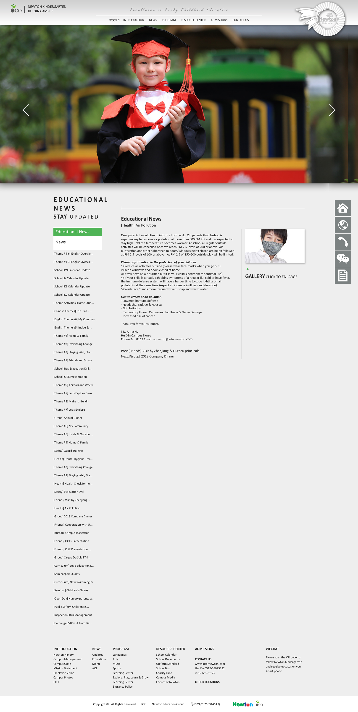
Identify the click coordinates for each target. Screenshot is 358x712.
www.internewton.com (210, 664)
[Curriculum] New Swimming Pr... (74, 582)
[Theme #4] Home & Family (70, 336)
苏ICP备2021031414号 (205, 704)
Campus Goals (62, 664)
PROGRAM (169, 20)
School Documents (168, 659)
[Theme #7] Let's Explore (69, 410)
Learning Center (123, 673)
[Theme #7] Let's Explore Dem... (74, 393)
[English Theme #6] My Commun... (75, 319)
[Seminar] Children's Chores (70, 590)
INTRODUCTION (133, 20)
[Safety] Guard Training (68, 451)
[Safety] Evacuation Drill (68, 492)
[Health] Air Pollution (66, 508)
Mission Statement (65, 668)
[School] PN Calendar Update (71, 270)
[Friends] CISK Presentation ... (72, 549)
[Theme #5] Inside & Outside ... (73, 434)
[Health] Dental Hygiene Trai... (73, 459)
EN (118, 20)
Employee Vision (63, 673)
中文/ (112, 20)
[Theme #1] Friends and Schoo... (73, 360)
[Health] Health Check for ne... (72, 483)
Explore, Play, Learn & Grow (131, 677)
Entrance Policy (122, 687)
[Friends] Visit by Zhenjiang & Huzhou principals (164, 351)
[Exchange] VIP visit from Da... (72, 623)
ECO (56, 682)
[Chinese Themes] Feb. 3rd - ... (72, 311)
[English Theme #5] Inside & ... (72, 327)
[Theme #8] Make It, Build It (71, 401)
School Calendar (166, 655)
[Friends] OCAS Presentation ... (72, 541)
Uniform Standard (167, 664)
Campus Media (165, 677)
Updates (97, 655)
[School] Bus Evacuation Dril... (72, 368)
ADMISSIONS (219, 20)
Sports (117, 668)
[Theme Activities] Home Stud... (73, 303)
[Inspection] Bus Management (72, 615)
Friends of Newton (167, 682)
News (60, 242)
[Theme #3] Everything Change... (74, 344)
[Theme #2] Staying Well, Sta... (73, 352)
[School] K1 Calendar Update (71, 286)
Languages (119, 655)
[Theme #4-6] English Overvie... (73, 254)
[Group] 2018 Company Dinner (72, 516)
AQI (94, 668)
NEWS (153, 20)
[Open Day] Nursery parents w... (74, 598)
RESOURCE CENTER (193, 20)
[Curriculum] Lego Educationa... (73, 566)
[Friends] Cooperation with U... (73, 525)
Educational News (72, 232)
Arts (115, 659)
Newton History (63, 655)
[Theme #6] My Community (70, 426)
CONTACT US (240, 20)
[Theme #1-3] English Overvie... (73, 262)
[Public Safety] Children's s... (71, 607)
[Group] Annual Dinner (67, 418)
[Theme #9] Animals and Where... (74, 385)
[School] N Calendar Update (71, 278)
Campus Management (67, 659)
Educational (99, 659)
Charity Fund (164, 673)
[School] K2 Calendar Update (71, 295)
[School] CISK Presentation (70, 377)
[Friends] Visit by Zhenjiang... (71, 500)
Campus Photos (63, 677)
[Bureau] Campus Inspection (71, 533)
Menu (96, 664)
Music (116, 664)
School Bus (163, 668)
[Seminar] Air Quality (66, 574)
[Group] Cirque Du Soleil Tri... (71, 557)
